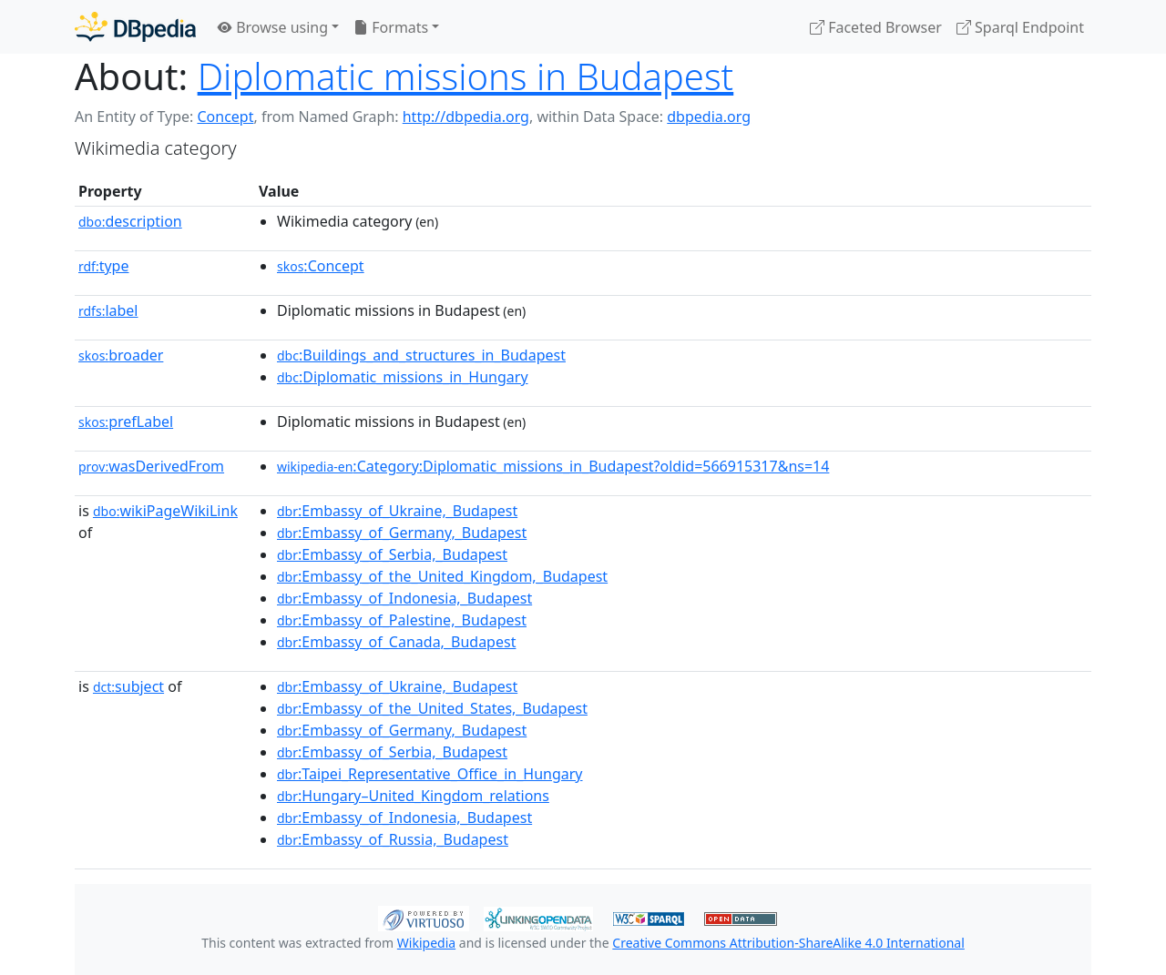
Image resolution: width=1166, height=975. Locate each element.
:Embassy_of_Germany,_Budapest (402, 533)
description (130, 221)
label (108, 310)
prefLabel (125, 421)
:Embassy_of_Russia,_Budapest (392, 839)
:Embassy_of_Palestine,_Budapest (402, 620)
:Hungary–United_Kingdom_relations (413, 796)
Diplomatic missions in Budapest (466, 76)
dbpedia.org (709, 117)
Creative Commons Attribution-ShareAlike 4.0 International (788, 942)
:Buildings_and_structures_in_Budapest (421, 355)
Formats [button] (390, 27)
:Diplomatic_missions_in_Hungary (402, 377)
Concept (225, 117)
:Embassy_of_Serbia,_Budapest (392, 554)
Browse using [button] (273, 27)
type (103, 266)
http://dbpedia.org (466, 117)
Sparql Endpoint (1020, 27)
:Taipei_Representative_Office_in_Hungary (430, 774)
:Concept (320, 266)
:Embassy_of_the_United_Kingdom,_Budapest (442, 576)
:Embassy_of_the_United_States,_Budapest (432, 708)
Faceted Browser (876, 27)
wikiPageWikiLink (165, 511)
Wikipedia (426, 942)
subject (128, 686)
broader (120, 355)
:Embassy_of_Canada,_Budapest (396, 642)
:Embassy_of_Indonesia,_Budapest (404, 598)
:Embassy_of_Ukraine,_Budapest (397, 511)
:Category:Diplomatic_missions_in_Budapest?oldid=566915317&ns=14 (553, 466)
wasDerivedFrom (151, 466)
